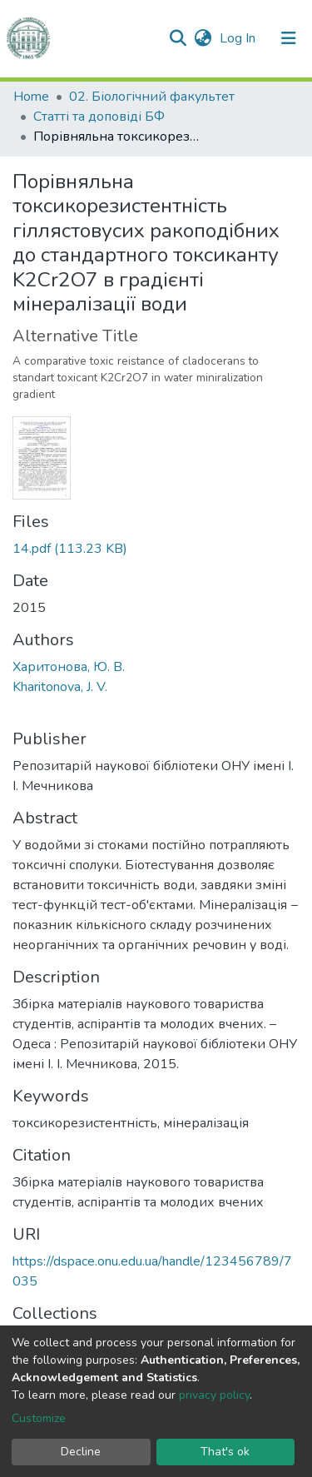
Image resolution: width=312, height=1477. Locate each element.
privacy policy (214, 1395)
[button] (202, 38)
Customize (39, 1418)
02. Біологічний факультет (152, 96)
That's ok (225, 1452)
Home (31, 96)
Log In (239, 38)
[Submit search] (177, 38)
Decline (81, 1452)
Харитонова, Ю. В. (68, 667)
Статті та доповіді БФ (99, 116)
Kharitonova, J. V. (59, 687)
